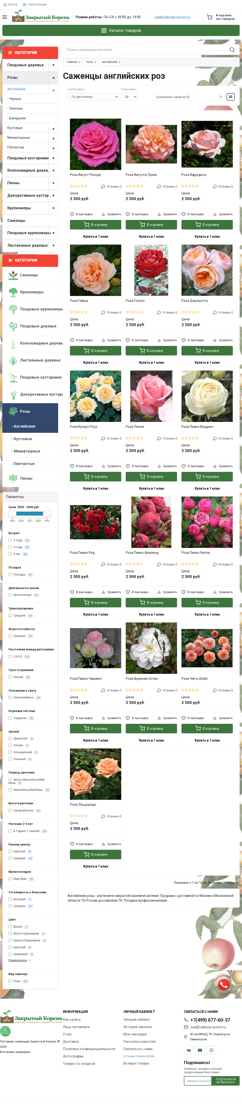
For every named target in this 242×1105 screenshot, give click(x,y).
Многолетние (24, 595)
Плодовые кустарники (32, 158)
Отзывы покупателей (138, 1056)
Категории (23, 260)
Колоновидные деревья (32, 171)
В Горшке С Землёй (28, 831)
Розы (32, 78)
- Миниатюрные (24, 451)
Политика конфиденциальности (89, 1049)
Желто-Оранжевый (27, 934)
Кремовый (21, 954)
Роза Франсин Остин (142, 678)
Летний (20, 677)
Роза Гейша (79, 301)
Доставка (71, 1041)
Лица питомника (76, 1027)
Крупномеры (32, 208)
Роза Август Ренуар (85, 175)
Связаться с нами (137, 1049)
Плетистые (32, 147)
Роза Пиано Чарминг (86, 678)
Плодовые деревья (32, 65)
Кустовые (32, 128)
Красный (20, 947)
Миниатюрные (32, 137)
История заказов (137, 1027)
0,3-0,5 (19, 657)
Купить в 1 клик (95, 236)
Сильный (20, 759)
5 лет (18, 554)
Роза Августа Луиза (141, 175)
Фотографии (73, 1056)
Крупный (20, 852)
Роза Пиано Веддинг (198, 427)
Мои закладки (135, 1034)
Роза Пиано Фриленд (142, 553)
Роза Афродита (194, 175)
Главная (72, 62)
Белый (19, 927)
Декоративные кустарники (32, 196)
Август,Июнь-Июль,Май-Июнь (27, 781)
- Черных (14, 99)
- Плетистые (22, 463)
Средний (21, 858)
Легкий (19, 745)
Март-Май (22, 879)
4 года (19, 547)
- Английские (22, 426)
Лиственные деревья (32, 246)
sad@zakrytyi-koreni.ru (172, 17)
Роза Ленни (135, 427)
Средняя (21, 616)
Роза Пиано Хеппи (196, 553)
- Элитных (15, 108)
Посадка (21, 575)
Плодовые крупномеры (32, 233)
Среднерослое (25, 811)
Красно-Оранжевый (28, 941)
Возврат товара (136, 1063)
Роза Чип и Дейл (194, 678)
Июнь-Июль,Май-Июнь (30, 790)
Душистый (21, 739)
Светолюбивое (25, 698)
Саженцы (16, 220)
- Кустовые (20, 439)
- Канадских (16, 118)
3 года (19, 540)
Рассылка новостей (139, 1041)
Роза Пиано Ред (82, 553)
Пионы (32, 183)
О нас (67, 1034)
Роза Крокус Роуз (83, 427)
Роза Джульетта (195, 301)
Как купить (72, 1019)
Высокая (20, 899)
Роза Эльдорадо (83, 804)
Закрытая (22, 718)
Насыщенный (24, 752)
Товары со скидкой (79, 1063)
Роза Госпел (135, 301)
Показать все (20, 960)
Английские (32, 89)
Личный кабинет (136, 1019)
